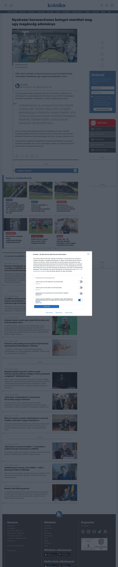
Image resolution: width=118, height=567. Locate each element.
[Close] (88, 254)
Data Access (59, 312)
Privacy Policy (68, 312)
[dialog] (59, 283)
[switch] (80, 281)
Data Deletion (49, 312)
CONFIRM (46, 306)
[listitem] (59, 278)
